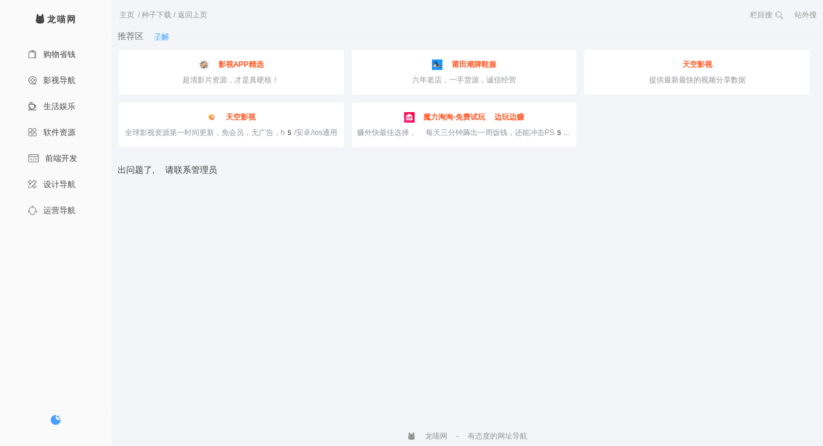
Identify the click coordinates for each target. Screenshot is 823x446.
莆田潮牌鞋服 (464, 64)
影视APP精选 (231, 64)
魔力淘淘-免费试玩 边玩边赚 (464, 117)
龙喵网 (427, 436)
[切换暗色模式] (55, 420)
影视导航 (51, 80)
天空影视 (697, 64)
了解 (161, 36)
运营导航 (51, 210)
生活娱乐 (51, 106)
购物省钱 (51, 54)
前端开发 (52, 158)
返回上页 (192, 15)
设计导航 (51, 184)
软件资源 (51, 132)
